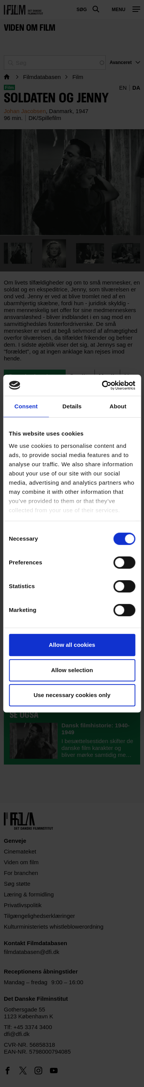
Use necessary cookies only (71, 695)
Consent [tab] (26, 406)
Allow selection (72, 670)
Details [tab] (72, 406)
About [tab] (117, 406)
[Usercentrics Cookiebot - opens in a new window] (102, 385)
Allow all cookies (72, 644)
